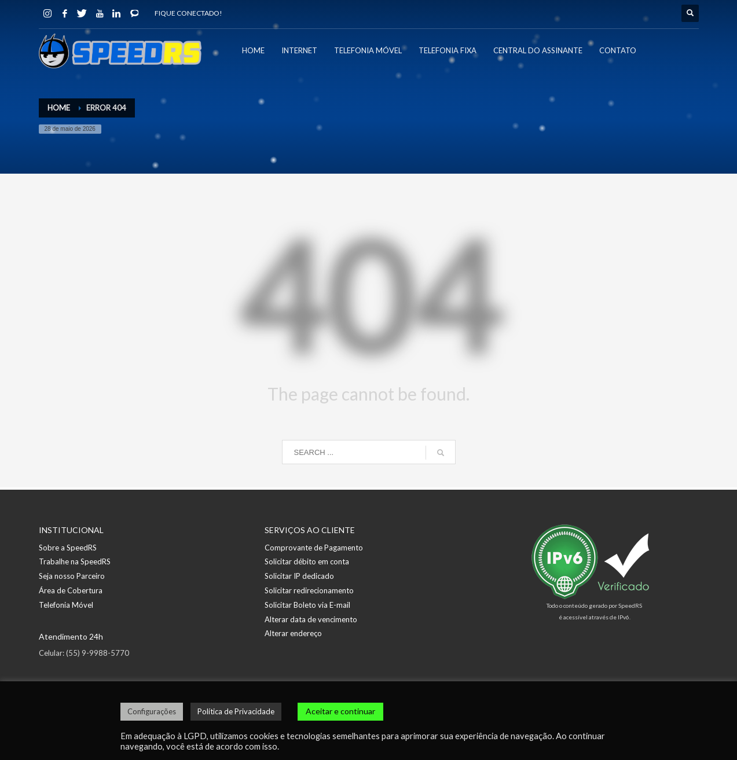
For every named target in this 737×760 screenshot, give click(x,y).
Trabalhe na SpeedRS (75, 561)
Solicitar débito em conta (307, 561)
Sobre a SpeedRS (68, 547)
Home (58, 107)
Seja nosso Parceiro (72, 576)
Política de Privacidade (235, 711)
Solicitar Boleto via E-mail (307, 605)
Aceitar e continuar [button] (340, 711)
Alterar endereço (293, 633)
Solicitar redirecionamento (309, 590)
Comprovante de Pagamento (314, 547)
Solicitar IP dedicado (299, 576)
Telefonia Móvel (66, 605)
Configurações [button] (151, 711)
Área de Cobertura (70, 590)
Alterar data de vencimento (311, 619)
